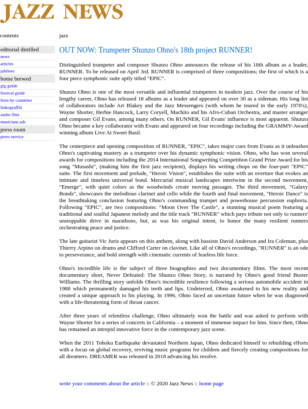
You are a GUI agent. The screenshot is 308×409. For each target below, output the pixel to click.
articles (7, 63)
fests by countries (16, 100)
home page (211, 383)
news (5, 56)
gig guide (8, 85)
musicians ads (13, 122)
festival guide (12, 93)
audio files (9, 114)
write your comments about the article (102, 383)
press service (12, 136)
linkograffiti (11, 107)
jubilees (7, 71)
